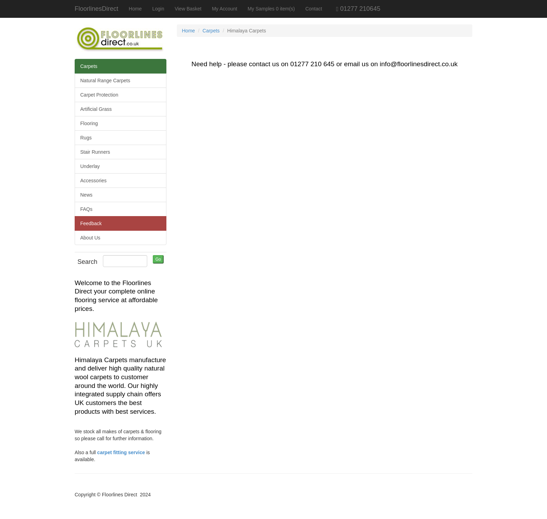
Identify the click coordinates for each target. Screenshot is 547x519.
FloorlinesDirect (96, 8)
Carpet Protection (99, 95)
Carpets (88, 66)
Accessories (93, 180)
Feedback (91, 223)
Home (135, 9)
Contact (313, 9)
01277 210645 (353, 8)
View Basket (188, 9)
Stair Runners (95, 152)
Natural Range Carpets (105, 80)
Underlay (90, 166)
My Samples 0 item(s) (271, 9)
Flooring (89, 123)
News (86, 195)
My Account (224, 9)
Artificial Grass (96, 109)
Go (158, 259)
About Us (90, 238)
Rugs (86, 137)
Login (158, 9)
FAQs (86, 209)
